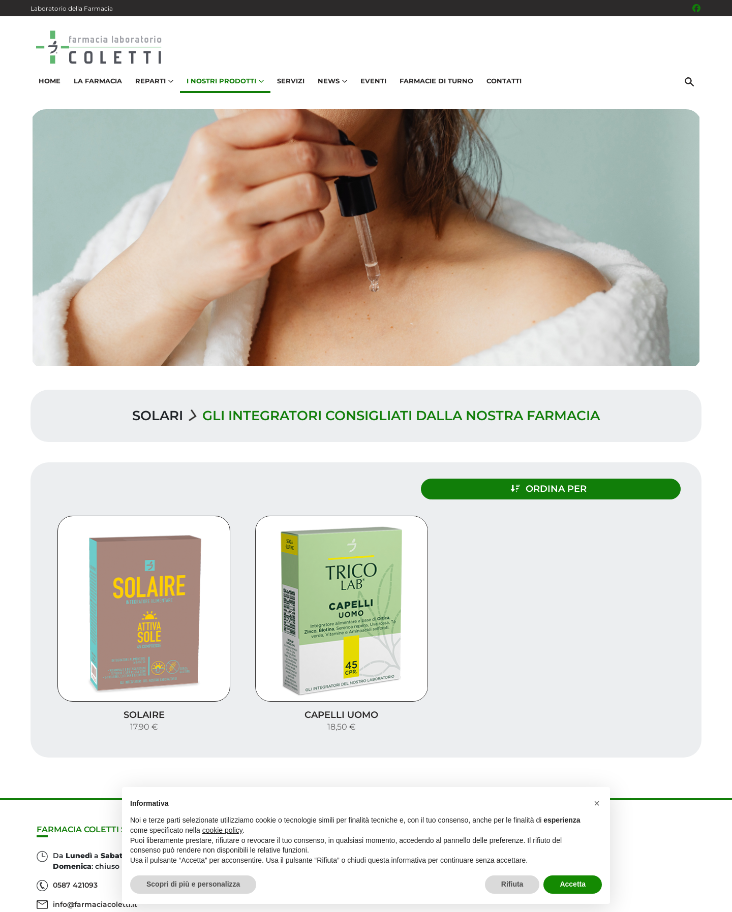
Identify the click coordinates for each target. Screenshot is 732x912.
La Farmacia (96, 84)
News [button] (331, 84)
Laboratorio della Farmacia (71, 8)
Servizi (289, 84)
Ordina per (602, 486)
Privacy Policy (619, 899)
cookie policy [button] (222, 830)
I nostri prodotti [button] (223, 84)
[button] (597, 803)
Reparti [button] (153, 84)
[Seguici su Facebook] (696, 8)
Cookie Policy (672, 899)
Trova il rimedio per (646, 824)
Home (48, 84)
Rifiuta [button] (512, 884)
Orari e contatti (656, 840)
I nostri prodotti (653, 808)
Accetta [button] (573, 884)
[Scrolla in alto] (709, 871)
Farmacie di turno (435, 84)
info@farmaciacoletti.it (95, 856)
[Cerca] (691, 85)
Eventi (372, 84)
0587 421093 (75, 836)
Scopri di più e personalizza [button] (193, 884)
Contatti (502, 84)
